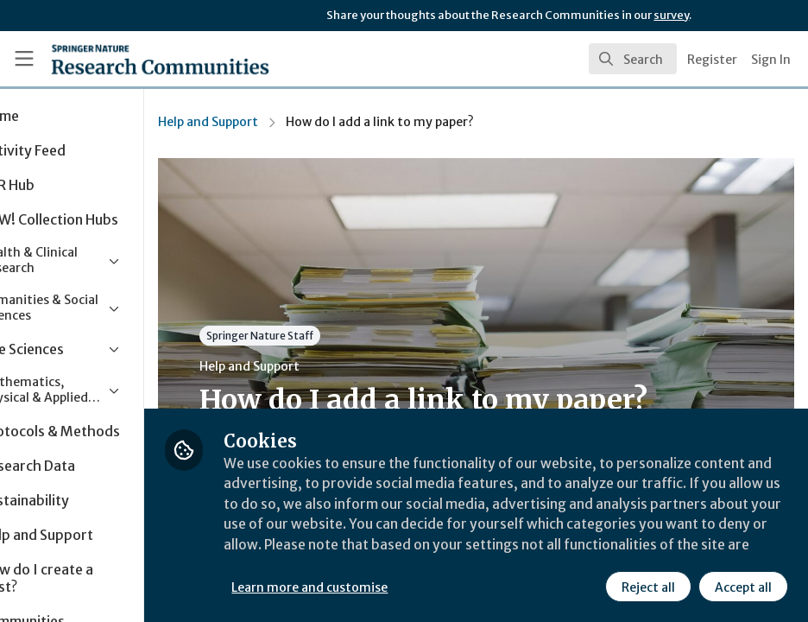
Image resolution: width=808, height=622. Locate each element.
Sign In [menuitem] (771, 59)
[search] (633, 58)
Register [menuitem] (712, 59)
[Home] (127, 59)
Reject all (647, 586)
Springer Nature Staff (336, 335)
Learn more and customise (386, 586)
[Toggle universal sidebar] (24, 59)
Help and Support (285, 122)
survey (671, 15)
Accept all (742, 586)
